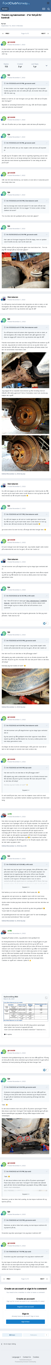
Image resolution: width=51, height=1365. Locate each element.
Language (16, 1357)
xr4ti (29, 596)
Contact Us (27, 1357)
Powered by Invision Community (25, 1362)
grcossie (28, 83)
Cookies (36, 1357)
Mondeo (20, 26)
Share (12, 1335)
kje (5, 23)
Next (43, 33)
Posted (16, 44)
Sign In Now (25, 1322)
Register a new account (25, 1307)
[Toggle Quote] (5, 83)
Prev (7, 33)
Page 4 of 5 (25, 33)
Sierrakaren (29, 201)
